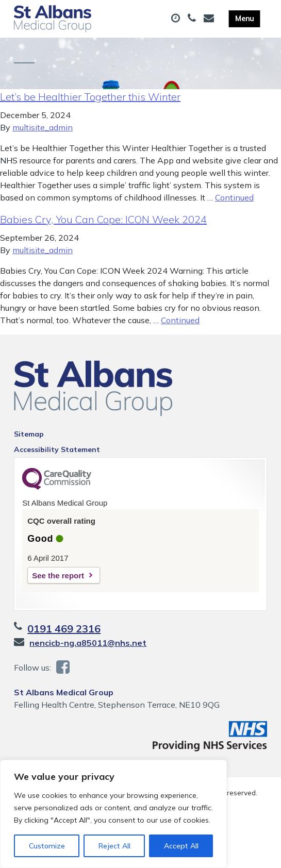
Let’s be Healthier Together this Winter (90, 96)
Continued (234, 197)
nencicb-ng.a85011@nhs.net (87, 643)
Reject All (114, 845)
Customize (47, 845)
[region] (113, 814)
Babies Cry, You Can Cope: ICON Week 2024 (103, 219)
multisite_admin (42, 127)
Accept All (181, 845)
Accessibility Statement (57, 449)
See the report (58, 575)
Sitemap (29, 434)
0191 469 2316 (64, 628)
